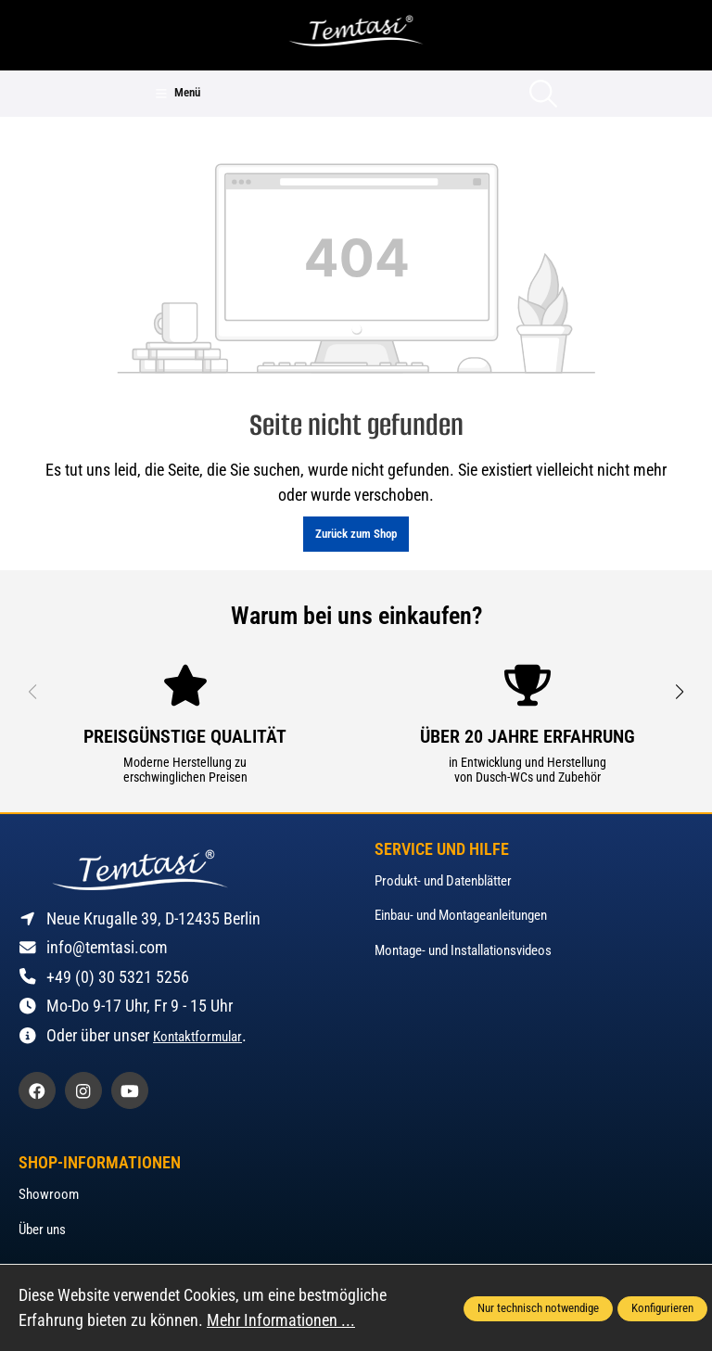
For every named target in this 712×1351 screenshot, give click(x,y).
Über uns (42, 1229)
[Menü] (177, 93)
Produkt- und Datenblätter (443, 881)
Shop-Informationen (100, 1163)
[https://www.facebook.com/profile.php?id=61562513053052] (37, 1090)
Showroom (49, 1194)
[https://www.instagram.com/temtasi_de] (83, 1090)
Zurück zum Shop (356, 534)
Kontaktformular (197, 1036)
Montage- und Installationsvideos (463, 950)
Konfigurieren (662, 1308)
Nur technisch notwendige (538, 1308)
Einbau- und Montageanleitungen (461, 915)
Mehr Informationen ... (281, 1320)
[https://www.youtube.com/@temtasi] (129, 1090)
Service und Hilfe (442, 850)
